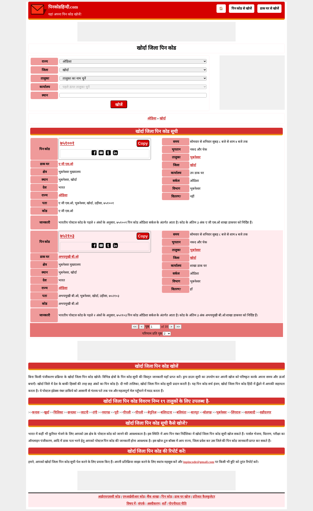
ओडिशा (151, 118)
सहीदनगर (265, 412)
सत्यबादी (250, 412)
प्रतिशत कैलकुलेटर (204, 496)
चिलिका (58, 412)
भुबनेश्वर (195, 157)
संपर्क (141, 503)
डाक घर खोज (182, 496)
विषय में (131, 503)
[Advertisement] (156, 31)
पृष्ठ (147, 326)
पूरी (116, 412)
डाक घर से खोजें (269, 8)
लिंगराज (235, 412)
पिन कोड (166, 496)
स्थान (45, 95)
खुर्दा (46, 412)
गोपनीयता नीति (177, 503)
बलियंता (181, 412)
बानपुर (195, 412)
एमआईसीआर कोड (134, 496)
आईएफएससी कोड (109, 496)
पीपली (127, 412)
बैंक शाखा (153, 496)
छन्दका (72, 412)
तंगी (95, 412)
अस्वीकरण (153, 503)
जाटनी (84, 412)
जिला (45, 70)
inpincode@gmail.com (198, 462)
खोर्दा (163, 118)
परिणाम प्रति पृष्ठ (152, 333)
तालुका (45, 78)
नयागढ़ (106, 412)
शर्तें (164, 503)
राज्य (45, 61)
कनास (35, 412)
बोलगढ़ (207, 412)
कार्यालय (45, 87)
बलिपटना (166, 412)
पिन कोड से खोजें (241, 8)
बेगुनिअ (152, 412)
